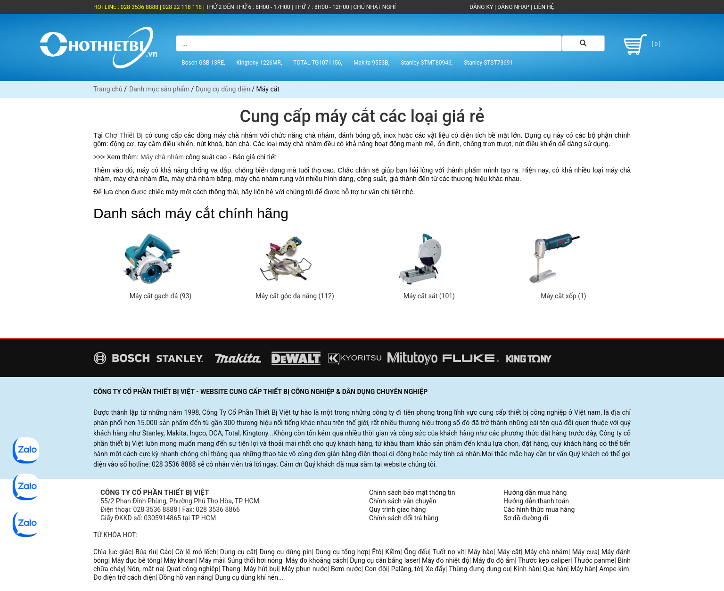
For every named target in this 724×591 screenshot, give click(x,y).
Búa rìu (145, 552)
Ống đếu (416, 552)
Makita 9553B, (371, 62)
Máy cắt (509, 552)
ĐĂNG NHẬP (513, 7)
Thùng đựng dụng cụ (479, 569)
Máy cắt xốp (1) (563, 296)
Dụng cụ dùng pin (285, 552)
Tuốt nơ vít (448, 552)
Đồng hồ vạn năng (185, 577)
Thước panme (594, 560)
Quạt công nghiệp (192, 569)
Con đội (376, 569)
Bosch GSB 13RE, (203, 62)
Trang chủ (108, 89)
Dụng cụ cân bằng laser (384, 560)
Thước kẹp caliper (544, 560)
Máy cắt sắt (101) (429, 296)
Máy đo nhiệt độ (445, 560)
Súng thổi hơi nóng (254, 560)
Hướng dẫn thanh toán (536, 501)
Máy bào (481, 552)
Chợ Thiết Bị (124, 135)
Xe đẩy (435, 569)
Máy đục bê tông (135, 560)
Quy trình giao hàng (397, 509)
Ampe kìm (614, 569)
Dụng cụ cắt (238, 552)
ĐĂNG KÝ (481, 7)
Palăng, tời (406, 569)
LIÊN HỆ (543, 7)
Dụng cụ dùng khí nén (246, 577)
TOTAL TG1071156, (317, 62)
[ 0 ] (640, 44)
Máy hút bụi (261, 569)
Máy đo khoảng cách (316, 560)
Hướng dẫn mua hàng (535, 492)
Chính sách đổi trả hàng (403, 518)
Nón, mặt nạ (145, 569)
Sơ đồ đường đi (525, 518)
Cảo (166, 552)
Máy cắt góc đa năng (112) (294, 296)
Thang (231, 569)
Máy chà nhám (162, 157)
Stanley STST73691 (488, 62)
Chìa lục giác (112, 552)
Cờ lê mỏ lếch (195, 552)
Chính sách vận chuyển (402, 501)
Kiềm (392, 552)
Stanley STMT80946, (426, 62)
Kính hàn (526, 569)
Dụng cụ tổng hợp (341, 552)
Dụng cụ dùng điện (223, 89)
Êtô (376, 552)
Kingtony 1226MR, (259, 62)
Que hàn (555, 569)
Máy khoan (180, 560)
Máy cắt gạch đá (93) (161, 296)
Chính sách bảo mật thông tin (412, 492)
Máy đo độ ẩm (494, 560)
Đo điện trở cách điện (124, 577)
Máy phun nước (305, 569)
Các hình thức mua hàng (539, 509)
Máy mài (211, 560)
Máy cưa (585, 552)
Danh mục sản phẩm (159, 89)
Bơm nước (346, 569)
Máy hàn (583, 569)
